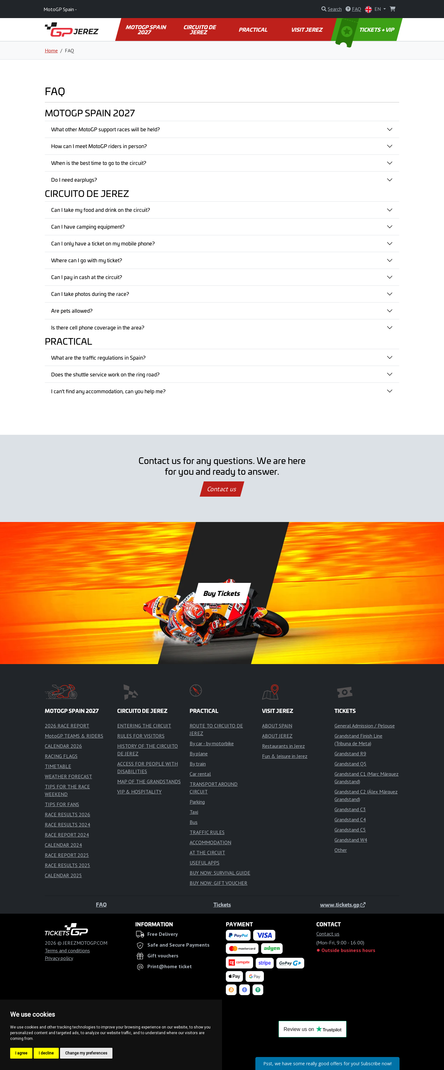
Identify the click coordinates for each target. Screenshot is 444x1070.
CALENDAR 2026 (63, 746)
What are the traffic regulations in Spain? (98, 357)
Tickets (222, 904)
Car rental (200, 774)
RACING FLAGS (61, 756)
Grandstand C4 (350, 819)
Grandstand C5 (350, 829)
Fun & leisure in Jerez (284, 756)
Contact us (222, 489)
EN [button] (373, 9)
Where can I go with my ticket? (86, 260)
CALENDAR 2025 (63, 875)
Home (51, 50)
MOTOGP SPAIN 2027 (146, 29)
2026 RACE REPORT (67, 725)
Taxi (194, 812)
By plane (199, 753)
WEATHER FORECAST (68, 776)
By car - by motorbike (212, 743)
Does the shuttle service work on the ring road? (105, 374)
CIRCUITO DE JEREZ (200, 29)
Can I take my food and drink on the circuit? (100, 209)
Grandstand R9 (350, 753)
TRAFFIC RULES (207, 832)
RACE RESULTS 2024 (67, 824)
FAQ (101, 904)
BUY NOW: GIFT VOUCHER (218, 883)
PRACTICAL (253, 29)
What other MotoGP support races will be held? (105, 129)
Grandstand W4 (350, 840)
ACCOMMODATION (210, 842)
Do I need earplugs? (74, 179)
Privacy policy (59, 958)
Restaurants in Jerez (283, 746)
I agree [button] (21, 1053)
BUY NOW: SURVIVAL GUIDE (220, 873)
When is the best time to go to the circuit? (98, 162)
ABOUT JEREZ (277, 736)
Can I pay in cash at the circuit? (86, 276)
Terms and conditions (67, 950)
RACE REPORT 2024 (67, 835)
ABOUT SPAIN (277, 725)
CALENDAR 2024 (63, 845)
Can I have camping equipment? (87, 226)
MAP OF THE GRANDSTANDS (149, 781)
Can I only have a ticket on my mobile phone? (103, 243)
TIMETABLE (58, 766)
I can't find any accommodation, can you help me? (108, 391)
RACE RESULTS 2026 (67, 814)
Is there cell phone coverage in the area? (97, 327)
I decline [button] (46, 1053)
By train (198, 763)
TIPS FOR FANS (62, 804)
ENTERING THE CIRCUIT (144, 725)
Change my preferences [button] (86, 1053)
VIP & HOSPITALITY (139, 791)
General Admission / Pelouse (364, 725)
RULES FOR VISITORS (141, 736)
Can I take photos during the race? (90, 293)
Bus (194, 822)
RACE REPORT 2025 (67, 855)
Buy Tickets (221, 593)
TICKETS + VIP (365, 29)
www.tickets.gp (343, 904)
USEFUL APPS (204, 862)
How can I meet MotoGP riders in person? (99, 145)
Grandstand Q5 (350, 763)
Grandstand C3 (350, 809)
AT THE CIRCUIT (207, 852)
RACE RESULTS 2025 (67, 865)
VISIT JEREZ (307, 29)
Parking (197, 802)
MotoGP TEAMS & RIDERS (74, 736)
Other (340, 850)
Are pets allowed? (71, 310)
